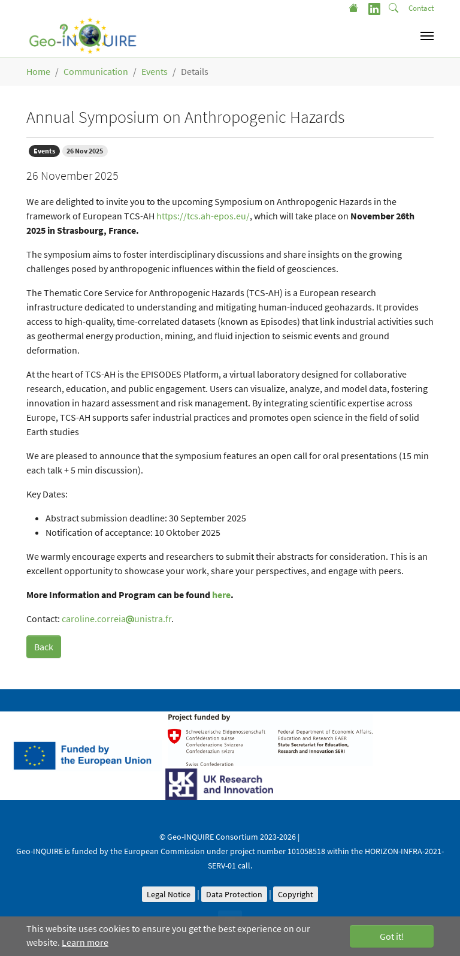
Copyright (295, 894)
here (221, 595)
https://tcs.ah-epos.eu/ (203, 216)
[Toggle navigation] (427, 36)
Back (43, 647)
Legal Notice (168, 894)
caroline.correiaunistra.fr (116, 619)
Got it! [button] (392, 936)
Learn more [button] (85, 942)
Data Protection (234, 894)
